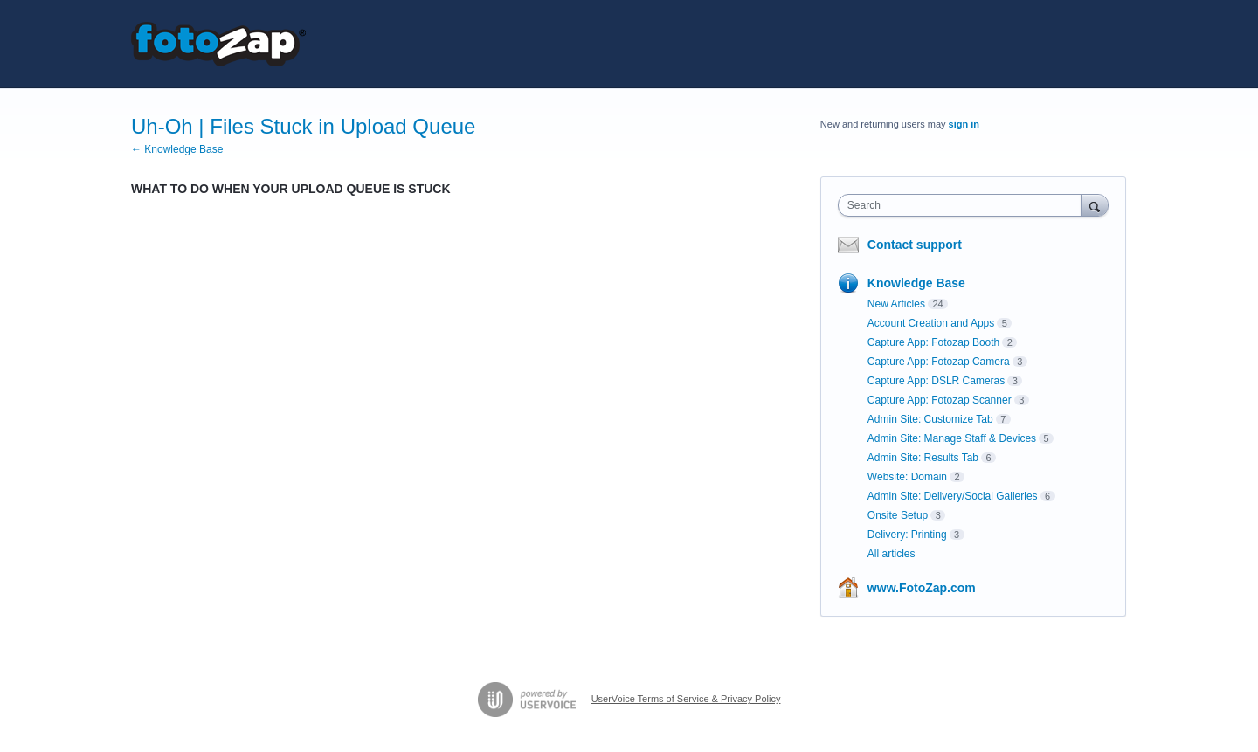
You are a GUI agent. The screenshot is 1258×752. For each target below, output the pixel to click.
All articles (891, 554)
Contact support (914, 245)
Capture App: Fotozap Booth (933, 342)
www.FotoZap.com (921, 588)
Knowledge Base (916, 283)
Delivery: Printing (907, 534)
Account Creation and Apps (930, 323)
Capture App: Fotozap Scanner (939, 400)
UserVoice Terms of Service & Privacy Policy (686, 698)
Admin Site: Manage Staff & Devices (951, 438)
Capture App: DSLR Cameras (936, 381)
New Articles (896, 304)
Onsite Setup (897, 515)
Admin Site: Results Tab (922, 458)
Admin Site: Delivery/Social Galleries (952, 496)
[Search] (1095, 205)
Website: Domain (907, 477)
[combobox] (964, 205)
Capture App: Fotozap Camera (938, 361)
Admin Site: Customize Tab (930, 419)
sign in (964, 124)
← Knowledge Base (177, 149)
